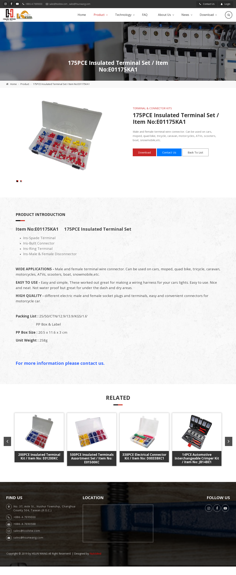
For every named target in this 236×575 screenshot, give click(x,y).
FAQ (145, 15)
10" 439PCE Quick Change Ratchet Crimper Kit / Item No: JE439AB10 (144, 468)
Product (99, 15)
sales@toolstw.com (58, 4)
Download (207, 15)
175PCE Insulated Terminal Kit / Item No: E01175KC (197, 466)
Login (225, 4)
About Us (164, 15)
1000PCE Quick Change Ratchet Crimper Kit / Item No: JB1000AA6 (39, 468)
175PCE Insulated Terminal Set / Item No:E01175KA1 (61, 84)
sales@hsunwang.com (79, 4)
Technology (123, 15)
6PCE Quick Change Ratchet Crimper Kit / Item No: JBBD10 (92, 468)
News (185, 15)
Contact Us (206, 4)
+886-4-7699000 (33, 4)
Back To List (195, 152)
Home (82, 15)
